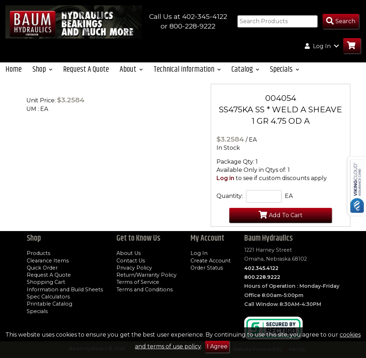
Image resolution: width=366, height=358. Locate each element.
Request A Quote (86, 69)
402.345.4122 (261, 268)
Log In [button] (322, 46)
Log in (225, 178)
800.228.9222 (262, 277)
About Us (128, 253)
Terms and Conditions (144, 289)
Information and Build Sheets (65, 289)
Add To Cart (280, 215)
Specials (37, 311)
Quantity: (229, 196)
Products (38, 253)
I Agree (217, 346)
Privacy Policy (134, 268)
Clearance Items (48, 260)
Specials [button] (284, 69)
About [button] (131, 69)
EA (289, 196)
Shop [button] (42, 69)
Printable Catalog (49, 304)
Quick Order (42, 268)
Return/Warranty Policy (146, 275)
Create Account (210, 260)
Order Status (206, 268)
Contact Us (130, 260)
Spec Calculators (48, 296)
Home (13, 69)
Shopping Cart (46, 282)
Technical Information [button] (187, 69)
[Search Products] (341, 21)
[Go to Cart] (352, 45)
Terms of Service (137, 282)
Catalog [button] (245, 69)
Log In (199, 253)
